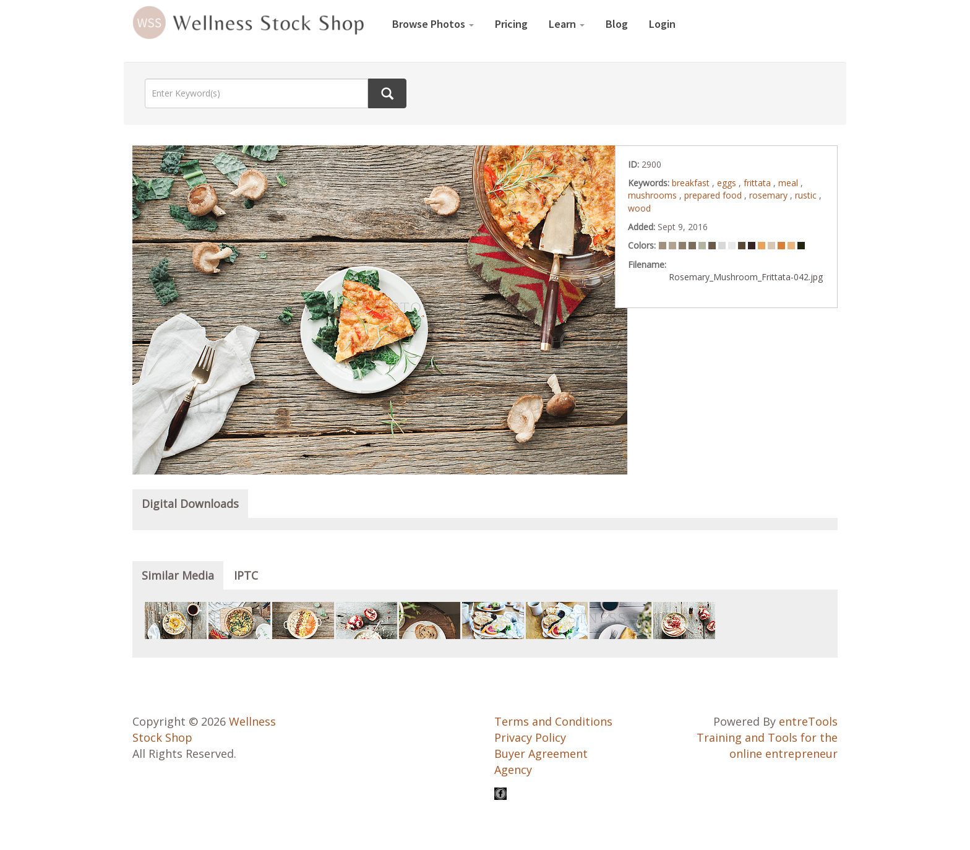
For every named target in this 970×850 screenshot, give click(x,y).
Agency (513, 769)
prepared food (714, 195)
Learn (567, 24)
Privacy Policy (530, 737)
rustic (807, 195)
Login (662, 24)
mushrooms (653, 195)
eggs (728, 183)
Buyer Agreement (541, 753)
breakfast (692, 183)
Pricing (511, 24)
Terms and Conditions (553, 721)
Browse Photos (433, 24)
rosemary (769, 195)
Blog (617, 24)
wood (639, 208)
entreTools (808, 721)
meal (789, 183)
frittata (758, 183)
